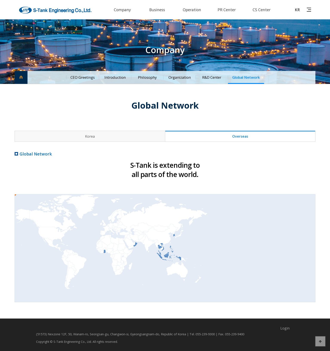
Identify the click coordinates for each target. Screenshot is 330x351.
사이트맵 (309, 9)
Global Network (246, 77)
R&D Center (211, 77)
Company (122, 9)
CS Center (261, 9)
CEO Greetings (82, 77)
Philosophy (147, 77)
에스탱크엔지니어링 (55, 10)
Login (285, 328)
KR (297, 9)
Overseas (240, 136)
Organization (179, 77)
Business (157, 9)
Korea (90, 136)
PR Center (227, 9)
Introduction (115, 77)
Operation (192, 9)
